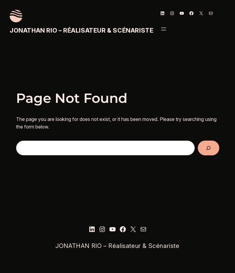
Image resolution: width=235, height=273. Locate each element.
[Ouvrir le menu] (163, 29)
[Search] (208, 148)
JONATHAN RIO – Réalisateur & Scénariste (81, 30)
